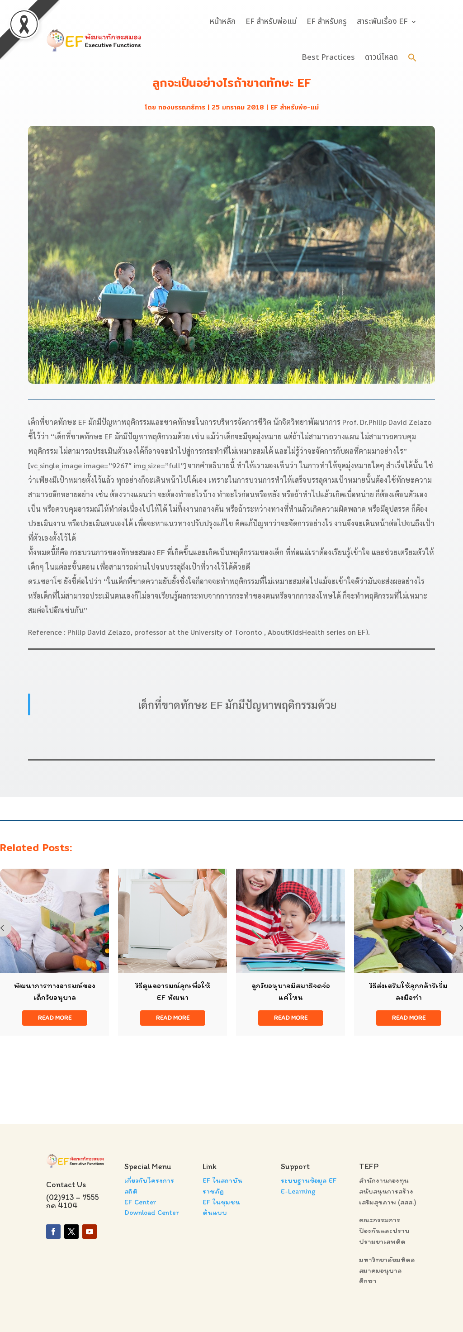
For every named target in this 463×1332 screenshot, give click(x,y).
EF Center (140, 1202)
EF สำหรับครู (327, 22)
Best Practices (328, 57)
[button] (412, 57)
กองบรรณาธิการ (181, 107)
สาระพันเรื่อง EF (382, 22)
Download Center (151, 1212)
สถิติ (130, 1191)
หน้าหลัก (223, 22)
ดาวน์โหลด (381, 57)
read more (54, 1018)
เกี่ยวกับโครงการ (149, 1180)
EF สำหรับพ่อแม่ (271, 22)
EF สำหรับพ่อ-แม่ (294, 107)
